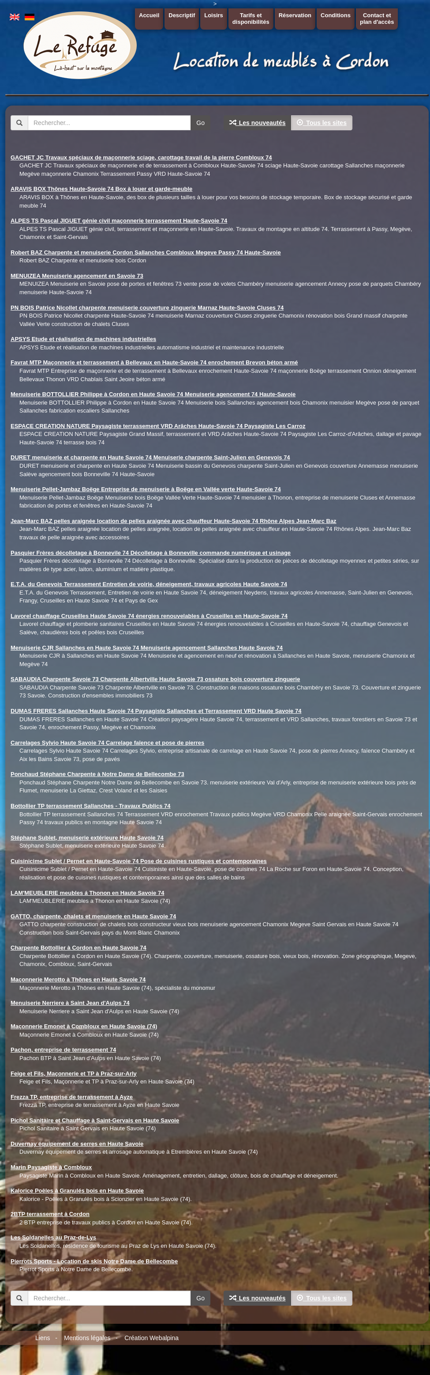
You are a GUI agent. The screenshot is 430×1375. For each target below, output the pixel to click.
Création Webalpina (151, 1337)
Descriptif (181, 15)
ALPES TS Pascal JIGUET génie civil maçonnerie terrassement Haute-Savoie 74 (119, 220)
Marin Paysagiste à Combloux (51, 1167)
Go (200, 122)
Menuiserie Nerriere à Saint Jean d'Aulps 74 (70, 1003)
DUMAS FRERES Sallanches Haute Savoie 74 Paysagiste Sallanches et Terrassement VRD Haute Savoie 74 (156, 711)
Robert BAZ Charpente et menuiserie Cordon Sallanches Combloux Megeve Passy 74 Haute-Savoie (146, 252)
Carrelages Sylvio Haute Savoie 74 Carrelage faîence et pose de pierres (107, 742)
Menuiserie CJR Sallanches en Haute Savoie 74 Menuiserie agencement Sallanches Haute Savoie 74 (147, 647)
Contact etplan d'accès (377, 18)
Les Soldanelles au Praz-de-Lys (53, 1237)
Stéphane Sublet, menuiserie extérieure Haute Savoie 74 (87, 837)
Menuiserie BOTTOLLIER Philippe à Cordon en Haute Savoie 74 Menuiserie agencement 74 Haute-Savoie (153, 394)
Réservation (295, 15)
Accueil (149, 15)
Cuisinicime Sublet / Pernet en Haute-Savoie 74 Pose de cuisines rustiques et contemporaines (139, 861)
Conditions (336, 15)
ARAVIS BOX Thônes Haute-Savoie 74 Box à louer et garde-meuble (101, 189)
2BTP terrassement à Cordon (50, 1214)
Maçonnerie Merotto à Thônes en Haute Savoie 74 (78, 979)
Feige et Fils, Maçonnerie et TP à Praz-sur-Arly (74, 1073)
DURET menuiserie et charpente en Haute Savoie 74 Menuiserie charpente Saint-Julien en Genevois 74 (150, 457)
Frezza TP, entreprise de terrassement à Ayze (72, 1097)
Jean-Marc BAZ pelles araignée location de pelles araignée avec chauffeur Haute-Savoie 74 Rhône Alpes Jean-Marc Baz (174, 521)
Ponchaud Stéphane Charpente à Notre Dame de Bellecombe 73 (97, 774)
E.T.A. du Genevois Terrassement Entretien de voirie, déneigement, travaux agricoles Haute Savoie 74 (149, 584)
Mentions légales (87, 1337)
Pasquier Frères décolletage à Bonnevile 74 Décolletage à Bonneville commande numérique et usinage (151, 552)
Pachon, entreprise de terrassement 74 (63, 1049)
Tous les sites (322, 122)
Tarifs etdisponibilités (250, 18)
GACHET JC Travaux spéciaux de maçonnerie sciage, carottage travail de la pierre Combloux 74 (141, 157)
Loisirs (213, 15)
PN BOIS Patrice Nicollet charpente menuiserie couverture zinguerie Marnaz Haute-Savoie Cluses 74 (147, 307)
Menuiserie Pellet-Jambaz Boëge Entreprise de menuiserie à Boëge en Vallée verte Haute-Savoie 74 (146, 489)
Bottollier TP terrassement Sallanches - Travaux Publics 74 (90, 806)
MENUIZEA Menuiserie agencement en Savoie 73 (77, 276)
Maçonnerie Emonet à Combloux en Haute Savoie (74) (84, 1026)
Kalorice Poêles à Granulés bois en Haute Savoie (77, 1190)
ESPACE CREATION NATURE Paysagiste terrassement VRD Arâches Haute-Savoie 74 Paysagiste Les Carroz (158, 426)
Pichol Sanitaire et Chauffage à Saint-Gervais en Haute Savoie (95, 1120)
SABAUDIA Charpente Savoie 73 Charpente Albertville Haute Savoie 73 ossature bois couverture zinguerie (155, 679)
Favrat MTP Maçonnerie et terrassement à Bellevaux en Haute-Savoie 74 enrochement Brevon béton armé (154, 362)
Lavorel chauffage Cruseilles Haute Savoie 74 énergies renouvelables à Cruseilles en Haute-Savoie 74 (149, 616)
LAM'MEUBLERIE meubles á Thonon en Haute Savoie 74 (87, 893)
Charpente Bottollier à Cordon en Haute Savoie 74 (78, 947)
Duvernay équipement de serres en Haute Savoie (77, 1143)
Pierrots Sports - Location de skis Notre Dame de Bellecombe (94, 1261)
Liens (42, 1337)
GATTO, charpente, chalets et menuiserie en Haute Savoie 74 (93, 916)
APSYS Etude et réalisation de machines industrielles (83, 339)
